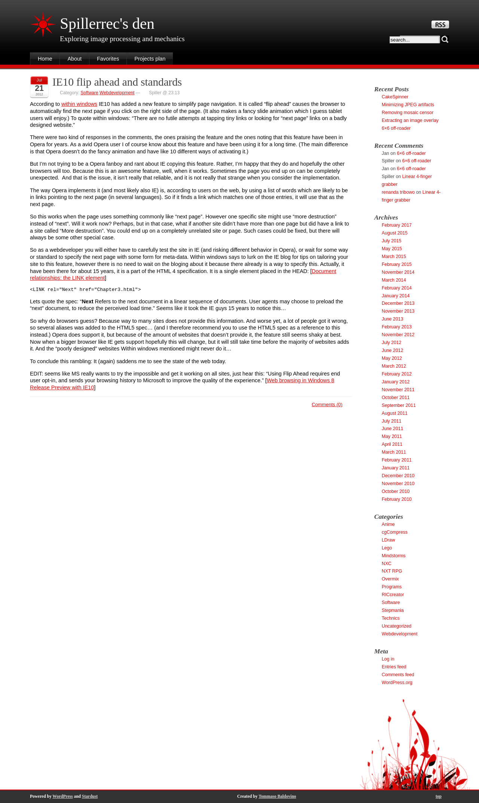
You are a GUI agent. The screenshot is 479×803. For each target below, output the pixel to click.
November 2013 (398, 311)
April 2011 (392, 444)
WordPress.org (397, 682)
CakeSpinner (395, 96)
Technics (391, 618)
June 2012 (392, 350)
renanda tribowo (398, 192)
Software (89, 92)
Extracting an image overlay (410, 120)
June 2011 (392, 428)
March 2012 (394, 366)
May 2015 (392, 248)
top (439, 796)
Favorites (108, 59)
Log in (388, 659)
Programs (392, 586)
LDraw (388, 540)
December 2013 (398, 303)
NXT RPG (392, 571)
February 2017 (397, 225)
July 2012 (392, 342)
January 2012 (396, 381)
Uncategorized (396, 626)
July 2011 (392, 421)
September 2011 (399, 405)
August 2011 (395, 413)
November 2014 (398, 272)
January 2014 (396, 295)
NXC (386, 563)
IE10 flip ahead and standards (117, 82)
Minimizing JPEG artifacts (408, 104)
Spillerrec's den (107, 23)
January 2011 (396, 468)
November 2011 (398, 389)
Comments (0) (327, 405)
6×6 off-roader (396, 128)
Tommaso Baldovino (277, 796)
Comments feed (398, 674)
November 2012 (398, 334)
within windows (79, 104)
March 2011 (394, 452)
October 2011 (396, 397)
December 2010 (398, 475)
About (74, 59)
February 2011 (397, 460)
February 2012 (397, 374)
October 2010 (396, 491)
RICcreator (393, 594)
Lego (387, 548)
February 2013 (397, 327)
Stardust (90, 796)
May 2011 (392, 436)
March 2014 (394, 280)
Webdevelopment (117, 92)
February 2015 (397, 264)
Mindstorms (394, 555)
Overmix (390, 579)
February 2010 (397, 499)
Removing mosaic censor (407, 112)
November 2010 (398, 483)
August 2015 (395, 233)
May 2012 (392, 358)
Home (45, 59)
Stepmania (393, 610)
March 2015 (394, 256)
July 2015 (392, 240)
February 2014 (397, 288)
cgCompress (395, 532)
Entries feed (394, 666)
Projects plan (149, 59)
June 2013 (392, 319)
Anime (388, 524)
